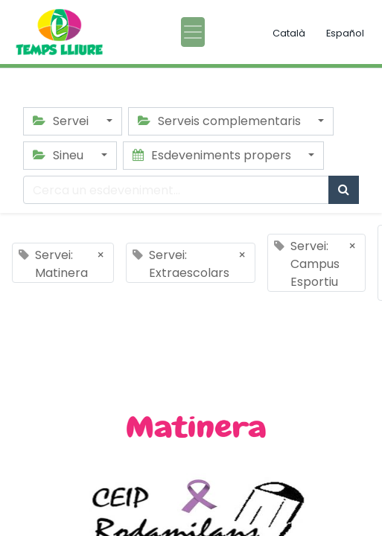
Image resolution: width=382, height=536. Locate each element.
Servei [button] (62, 121)
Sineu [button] (59, 155)
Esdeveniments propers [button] (213, 155)
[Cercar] (343, 190)
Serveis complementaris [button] (221, 121)
